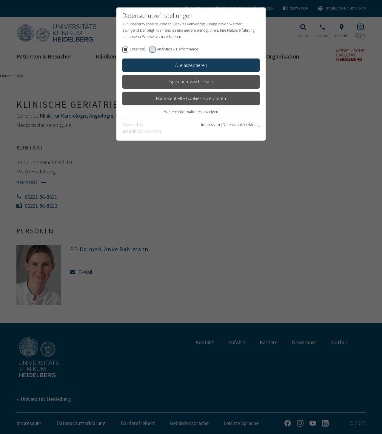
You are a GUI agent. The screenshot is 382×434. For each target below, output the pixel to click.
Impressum (210, 124)
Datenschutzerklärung (241, 124)
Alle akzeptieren (191, 65)
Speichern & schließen (191, 81)
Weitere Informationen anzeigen (191, 111)
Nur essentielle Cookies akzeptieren (191, 98)
